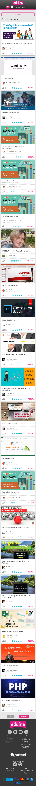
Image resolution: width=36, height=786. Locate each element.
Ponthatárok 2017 (26, 744)
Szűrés (18, 14)
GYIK (26, 774)
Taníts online (10, 770)
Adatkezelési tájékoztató (10, 742)
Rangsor (26, 741)
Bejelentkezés (20, 7)
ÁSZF (25, 772)
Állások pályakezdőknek (26, 738)
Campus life (26, 743)
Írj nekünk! (10, 738)
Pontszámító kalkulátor (26, 746)
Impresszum (10, 740)
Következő (24, 716)
